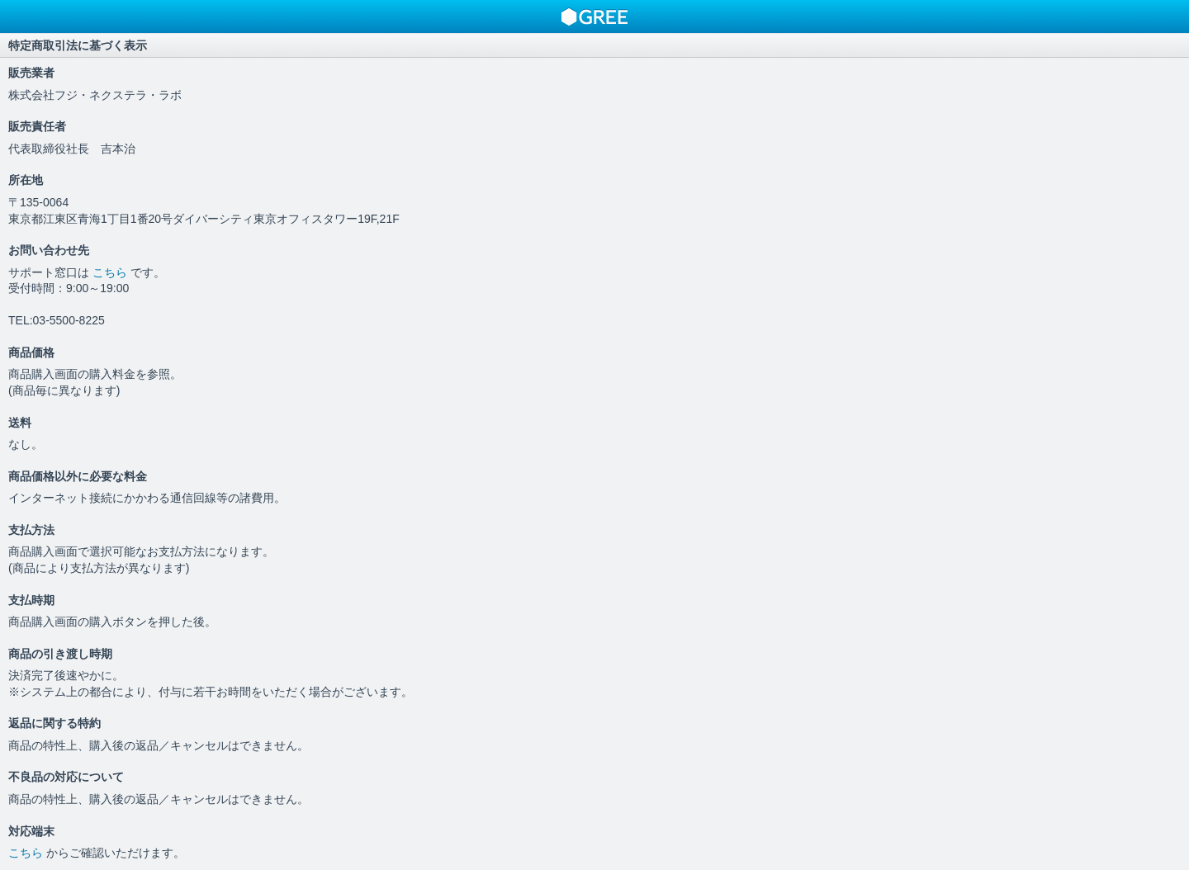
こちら (111, 272)
